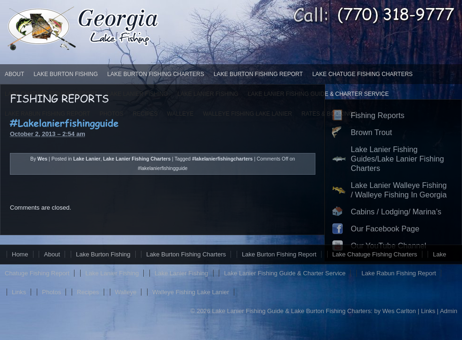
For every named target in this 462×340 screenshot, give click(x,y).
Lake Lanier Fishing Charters (137, 159)
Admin (448, 310)
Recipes (88, 292)
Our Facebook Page (385, 228)
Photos (51, 292)
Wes (42, 159)
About (14, 74)
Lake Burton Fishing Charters (155, 74)
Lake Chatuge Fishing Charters (362, 74)
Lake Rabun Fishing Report (399, 273)
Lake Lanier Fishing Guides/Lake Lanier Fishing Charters (397, 158)
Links (19, 292)
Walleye (126, 292)
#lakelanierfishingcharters (222, 159)
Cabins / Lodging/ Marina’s (396, 211)
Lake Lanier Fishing (112, 273)
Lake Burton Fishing (65, 74)
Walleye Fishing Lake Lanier (190, 292)
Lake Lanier (86, 159)
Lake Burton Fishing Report (258, 74)
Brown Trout (371, 132)
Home (20, 254)
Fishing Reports (377, 115)
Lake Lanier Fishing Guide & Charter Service (285, 273)
